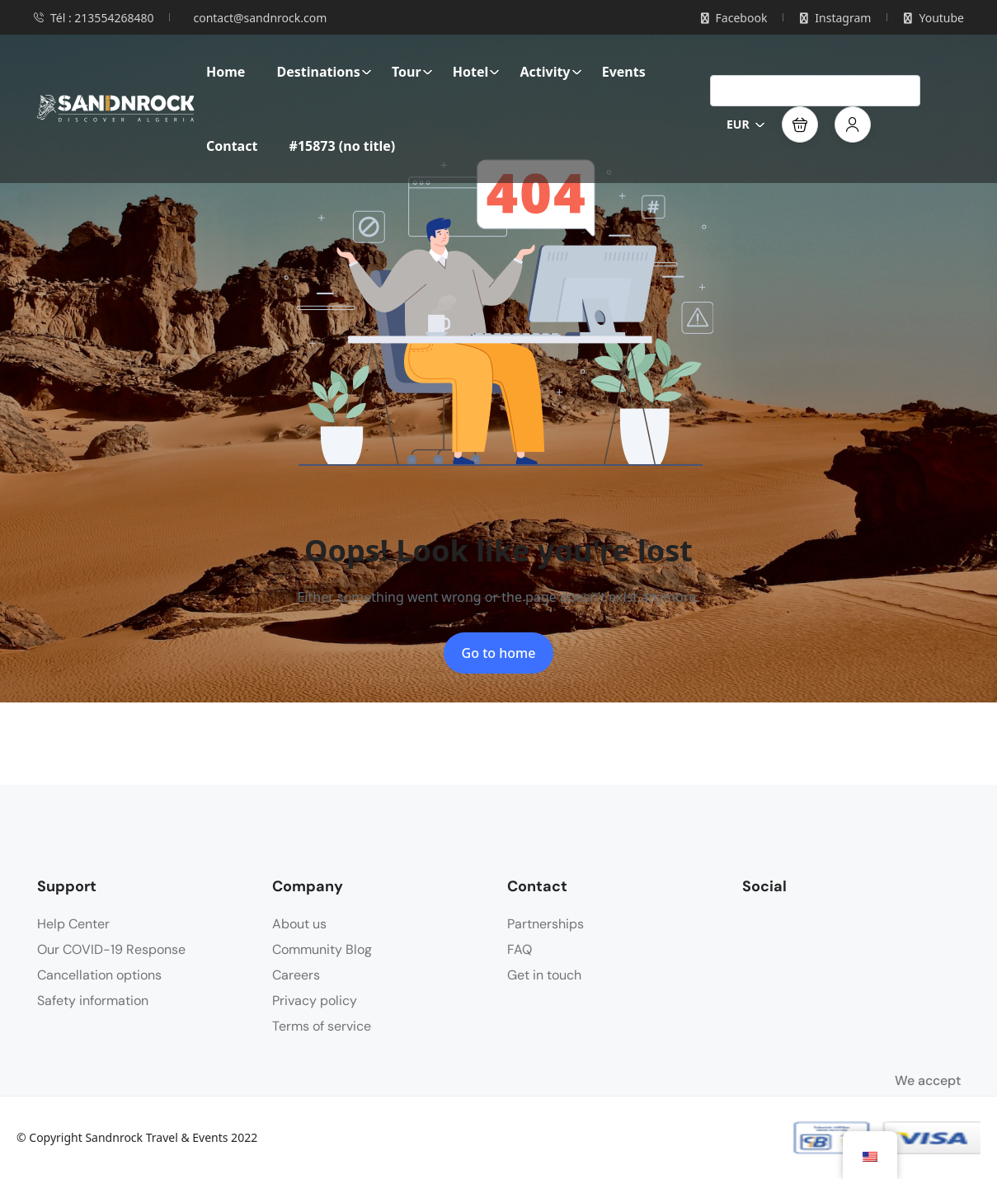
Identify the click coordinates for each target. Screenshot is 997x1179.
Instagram (835, 18)
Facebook (734, 18)
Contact (231, 146)
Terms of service (321, 1026)
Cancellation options (99, 975)
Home (225, 72)
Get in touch (544, 975)
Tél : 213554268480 (93, 18)
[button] (800, 124)
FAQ (519, 949)
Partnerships (545, 923)
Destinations (324, 72)
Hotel (477, 72)
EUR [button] (746, 124)
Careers (296, 975)
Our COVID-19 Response (111, 949)
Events (624, 72)
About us (299, 923)
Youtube (934, 18)
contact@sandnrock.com (260, 18)
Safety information (92, 1000)
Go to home (499, 653)
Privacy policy (314, 1000)
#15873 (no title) (342, 146)
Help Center (73, 923)
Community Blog (322, 949)
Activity (550, 72)
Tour (412, 72)
